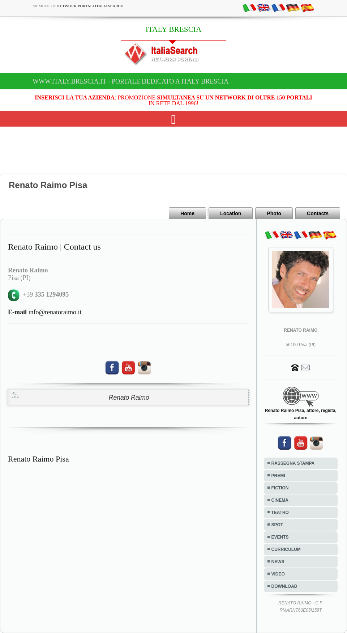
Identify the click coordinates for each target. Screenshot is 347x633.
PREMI (278, 475)
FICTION (280, 487)
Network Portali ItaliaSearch (90, 6)
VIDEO (278, 574)
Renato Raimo (129, 397)
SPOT (277, 524)
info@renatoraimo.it (45, 312)
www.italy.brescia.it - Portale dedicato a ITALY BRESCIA (130, 81)
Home (187, 213)
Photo (274, 213)
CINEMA (279, 500)
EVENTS (280, 537)
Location (230, 213)
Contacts (318, 213)
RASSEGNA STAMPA (293, 463)
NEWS (277, 561)
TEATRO (280, 512)
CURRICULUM (286, 549)
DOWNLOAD (284, 586)
